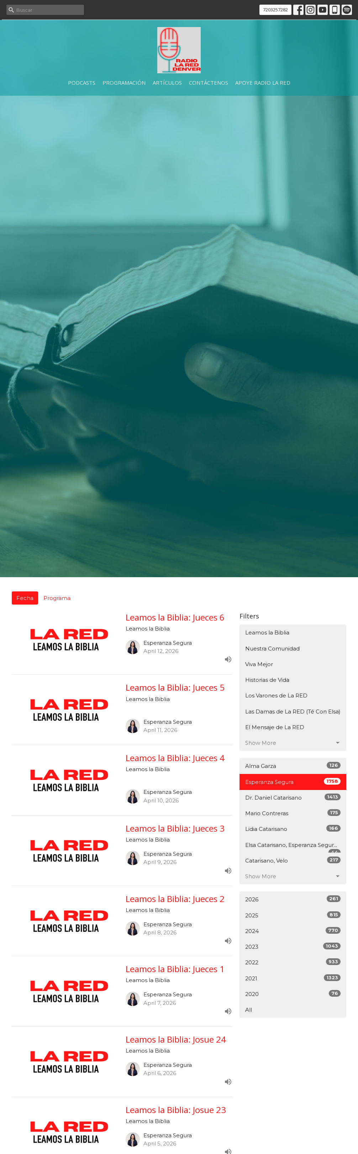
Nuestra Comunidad (272, 648)
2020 (293, 993)
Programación (124, 82)
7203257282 (275, 9)
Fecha (24, 598)
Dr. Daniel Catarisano (293, 797)
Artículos (167, 82)
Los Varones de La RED (276, 695)
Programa (56, 598)
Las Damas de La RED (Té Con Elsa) (293, 711)
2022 (293, 962)
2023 (293, 946)
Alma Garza (293, 765)
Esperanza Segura (293, 781)
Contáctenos (208, 82)
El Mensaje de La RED (274, 727)
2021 (293, 978)
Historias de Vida (267, 679)
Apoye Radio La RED (262, 82)
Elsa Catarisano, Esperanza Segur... (293, 847)
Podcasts (81, 82)
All (248, 1009)
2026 (293, 899)
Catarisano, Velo (293, 860)
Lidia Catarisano (293, 828)
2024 (293, 930)
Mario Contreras (293, 813)
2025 (293, 915)
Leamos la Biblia (267, 632)
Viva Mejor (259, 664)
